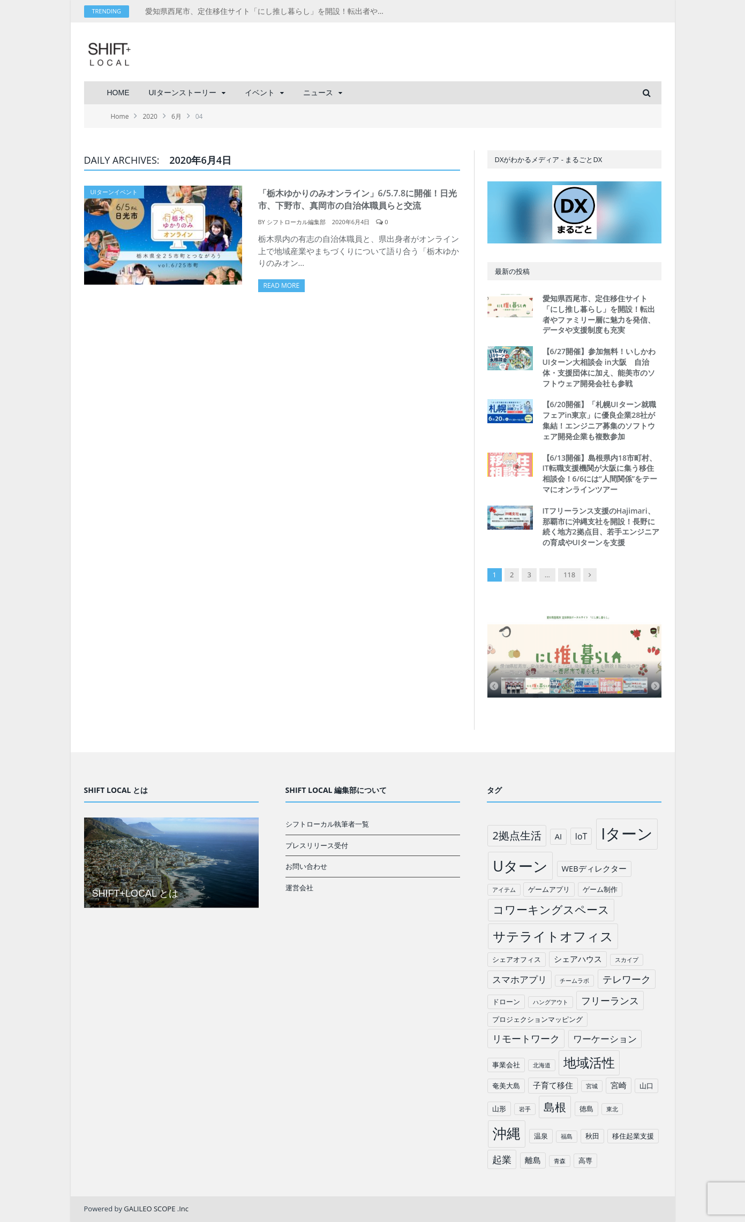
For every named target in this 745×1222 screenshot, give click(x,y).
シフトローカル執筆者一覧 (327, 824)
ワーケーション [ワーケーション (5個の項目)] (605, 1039)
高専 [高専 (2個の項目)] (585, 1160)
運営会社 (299, 887)
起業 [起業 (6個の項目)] (501, 1159)
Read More (282, 285)
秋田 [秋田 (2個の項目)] (592, 1136)
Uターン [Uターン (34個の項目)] (520, 866)
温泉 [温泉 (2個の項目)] (541, 1136)
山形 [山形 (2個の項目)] (499, 1108)
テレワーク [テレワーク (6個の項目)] (627, 979)
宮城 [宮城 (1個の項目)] (592, 1086)
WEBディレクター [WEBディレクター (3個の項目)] (594, 868)
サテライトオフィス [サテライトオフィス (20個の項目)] (553, 936)
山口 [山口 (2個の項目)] (646, 1085)
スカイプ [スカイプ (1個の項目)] (626, 960)
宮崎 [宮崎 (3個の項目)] (619, 1085)
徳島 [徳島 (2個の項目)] (586, 1108)
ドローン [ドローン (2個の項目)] (506, 1001)
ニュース (318, 92)
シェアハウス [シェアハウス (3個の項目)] (578, 958)
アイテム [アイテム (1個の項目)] (504, 889)
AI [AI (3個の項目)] (558, 836)
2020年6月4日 (351, 222)
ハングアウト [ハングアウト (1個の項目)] (550, 1002)
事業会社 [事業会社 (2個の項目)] (506, 1065)
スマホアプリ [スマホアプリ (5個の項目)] (519, 979)
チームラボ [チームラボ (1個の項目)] (574, 980)
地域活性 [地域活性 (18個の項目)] (589, 1062)
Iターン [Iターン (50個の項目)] (627, 833)
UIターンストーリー (182, 92)
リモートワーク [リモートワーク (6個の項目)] (526, 1038)
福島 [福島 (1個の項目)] (567, 1136)
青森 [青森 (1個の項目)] (560, 1161)
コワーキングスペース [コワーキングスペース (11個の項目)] (551, 909)
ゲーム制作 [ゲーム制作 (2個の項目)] (600, 889)
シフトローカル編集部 (296, 222)
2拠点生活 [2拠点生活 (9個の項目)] (516, 835)
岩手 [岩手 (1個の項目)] (525, 1109)
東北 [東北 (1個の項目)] (612, 1109)
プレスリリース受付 (316, 845)
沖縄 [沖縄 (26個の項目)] (507, 1133)
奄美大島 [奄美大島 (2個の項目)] (506, 1085)
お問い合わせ (306, 866)
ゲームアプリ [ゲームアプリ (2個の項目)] (549, 889)
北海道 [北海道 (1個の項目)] (542, 1065)
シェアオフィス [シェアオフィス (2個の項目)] (516, 959)
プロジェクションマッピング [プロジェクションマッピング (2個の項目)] (537, 1019)
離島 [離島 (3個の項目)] (533, 1160)
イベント (260, 92)
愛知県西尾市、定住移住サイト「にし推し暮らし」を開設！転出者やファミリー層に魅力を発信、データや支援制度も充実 (268, 11)
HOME (118, 92)
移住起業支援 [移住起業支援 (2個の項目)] (633, 1136)
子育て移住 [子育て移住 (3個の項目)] (553, 1085)
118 (569, 574)
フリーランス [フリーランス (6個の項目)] (610, 1000)
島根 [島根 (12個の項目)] (555, 1106)
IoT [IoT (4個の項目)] (581, 836)
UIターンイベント (114, 192)
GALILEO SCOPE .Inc (156, 1208)
